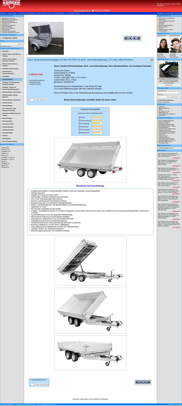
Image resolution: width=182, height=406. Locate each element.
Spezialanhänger (7, 132)
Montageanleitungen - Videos (167, 126)
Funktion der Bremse (165, 130)
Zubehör (5, 135)
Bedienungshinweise (165, 121)
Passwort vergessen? (163, 102)
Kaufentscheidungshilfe (8, 25)
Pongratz (5, 163)
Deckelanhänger (7, 105)
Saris (4, 165)
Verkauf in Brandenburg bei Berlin (26, 404)
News (160, 109)
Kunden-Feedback (164, 108)
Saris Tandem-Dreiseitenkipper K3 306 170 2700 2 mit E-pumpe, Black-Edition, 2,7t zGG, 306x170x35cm (168, 191)
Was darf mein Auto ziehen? (167, 133)
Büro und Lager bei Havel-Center (47, 404)
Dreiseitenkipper (12, 13)
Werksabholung (34, 82)
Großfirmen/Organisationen (10, 22)
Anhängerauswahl (7, 26)
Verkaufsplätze (163, 31)
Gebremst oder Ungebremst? (167, 129)
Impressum (162, 22)
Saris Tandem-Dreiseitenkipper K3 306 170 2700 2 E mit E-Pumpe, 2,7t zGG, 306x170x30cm (168, 184)
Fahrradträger (6, 138)
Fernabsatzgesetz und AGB (167, 21)
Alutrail (5, 147)
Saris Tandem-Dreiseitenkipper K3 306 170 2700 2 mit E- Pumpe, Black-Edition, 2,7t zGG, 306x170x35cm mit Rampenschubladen (169, 224)
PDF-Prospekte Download (166, 120)
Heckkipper (5, 76)
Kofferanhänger (7, 102)
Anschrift (161, 24)
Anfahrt (161, 28)
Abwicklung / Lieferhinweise (10, 19)
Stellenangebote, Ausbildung (167, 114)
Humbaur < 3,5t (8, 157)
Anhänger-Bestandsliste (9, 31)
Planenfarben (5, 29)
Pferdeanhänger (7, 121)
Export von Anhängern (8, 28)
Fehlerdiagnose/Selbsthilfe (166, 124)
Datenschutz (162, 19)
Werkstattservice (163, 112)
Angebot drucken (34, 84)
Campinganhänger (8, 129)
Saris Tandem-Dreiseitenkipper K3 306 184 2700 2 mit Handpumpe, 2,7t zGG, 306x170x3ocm (168, 169)
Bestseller (5, 51)
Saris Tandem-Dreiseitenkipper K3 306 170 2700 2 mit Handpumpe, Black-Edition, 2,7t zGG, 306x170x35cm (168, 162)
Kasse (180, 13)
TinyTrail (5, 167)
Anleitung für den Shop (8, 18)
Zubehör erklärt (163, 136)
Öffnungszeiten (163, 26)
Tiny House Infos (163, 143)
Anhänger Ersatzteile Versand (10, 32)
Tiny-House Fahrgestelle (7, 404)
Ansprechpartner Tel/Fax (166, 29)
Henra (4, 155)
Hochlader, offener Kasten (10, 68)
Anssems (5, 149)
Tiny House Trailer (8, 124)
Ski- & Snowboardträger (9, 141)
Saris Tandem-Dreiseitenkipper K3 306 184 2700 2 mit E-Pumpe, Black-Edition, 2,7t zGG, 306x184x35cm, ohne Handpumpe (169, 81)
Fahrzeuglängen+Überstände (167, 131)
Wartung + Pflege (164, 123)
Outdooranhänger (7, 127)
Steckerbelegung (163, 127)
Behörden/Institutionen (8, 21)
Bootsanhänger (7, 118)
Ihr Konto (167, 13)
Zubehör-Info (5, 24)
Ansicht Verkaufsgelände (166, 25)
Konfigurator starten (9, 38)
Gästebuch (162, 107)
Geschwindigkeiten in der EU (167, 140)
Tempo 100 (162, 134)
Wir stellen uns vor (164, 111)
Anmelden (160, 13)
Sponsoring (162, 115)
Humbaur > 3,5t (7, 159)
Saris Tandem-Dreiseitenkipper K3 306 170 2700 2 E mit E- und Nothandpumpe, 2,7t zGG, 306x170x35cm (49, 13)
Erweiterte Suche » (5, 46)
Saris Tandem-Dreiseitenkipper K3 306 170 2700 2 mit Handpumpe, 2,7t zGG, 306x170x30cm (168, 155)
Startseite (3, 13)
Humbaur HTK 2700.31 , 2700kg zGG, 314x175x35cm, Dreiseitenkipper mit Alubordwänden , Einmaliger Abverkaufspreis (168, 177)
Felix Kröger (178, 404)
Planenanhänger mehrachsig (11, 100)
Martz (4, 161)
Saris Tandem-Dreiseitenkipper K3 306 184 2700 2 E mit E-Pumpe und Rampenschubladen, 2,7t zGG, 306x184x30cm (168, 216)
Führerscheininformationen (166, 138)
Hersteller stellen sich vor (166, 148)
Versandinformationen (36, 80)
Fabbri (4, 153)
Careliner (5, 151)
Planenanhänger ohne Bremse (11, 92)
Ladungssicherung (164, 137)
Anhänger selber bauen (165, 141)
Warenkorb (174, 13)
